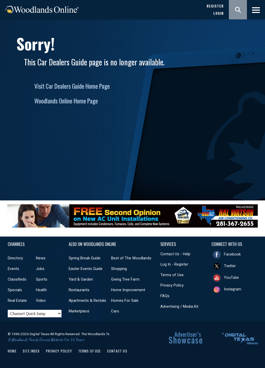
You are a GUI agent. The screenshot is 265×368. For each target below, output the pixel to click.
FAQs (164, 296)
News (40, 258)
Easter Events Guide (86, 268)
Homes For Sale (124, 300)
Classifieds (17, 279)
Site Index (31, 351)
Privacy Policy (172, 285)
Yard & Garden (81, 279)
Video (41, 300)
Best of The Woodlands (131, 258)
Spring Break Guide (84, 258)
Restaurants (79, 290)
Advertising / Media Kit (179, 306)
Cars (115, 311)
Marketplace (79, 311)
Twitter (230, 266)
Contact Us (117, 351)
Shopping (119, 268)
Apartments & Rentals (87, 300)
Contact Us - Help (175, 254)
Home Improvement (128, 290)
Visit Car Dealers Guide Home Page (72, 86)
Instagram (232, 289)
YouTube (231, 277)
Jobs (40, 268)
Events (13, 268)
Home (12, 351)
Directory (15, 258)
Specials (15, 290)
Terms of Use (172, 275)
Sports (41, 279)
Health (41, 290)
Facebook (232, 254)
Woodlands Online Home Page (66, 100)
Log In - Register (174, 264)
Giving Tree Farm (125, 279)
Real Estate (17, 300)
